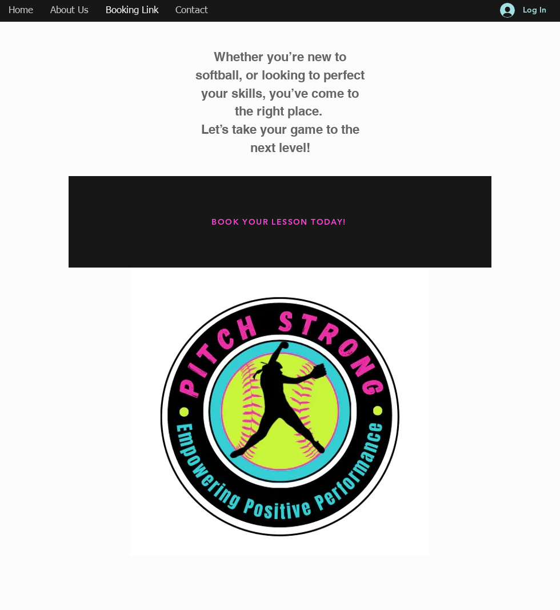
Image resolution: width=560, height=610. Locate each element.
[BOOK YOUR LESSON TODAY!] (280, 222)
